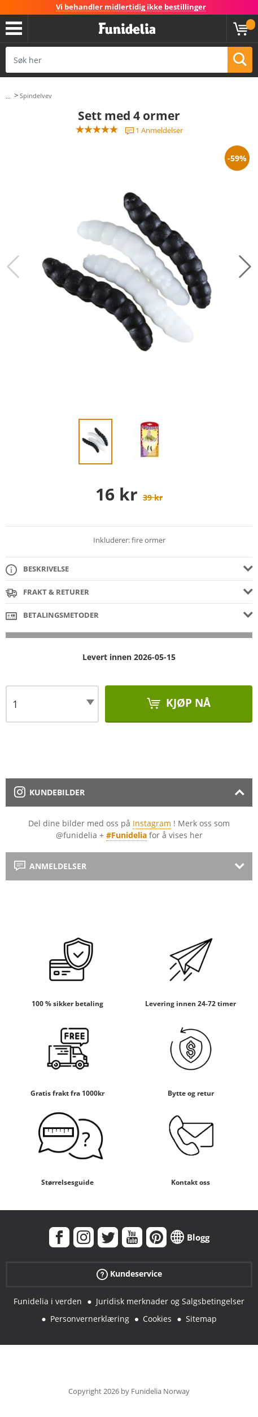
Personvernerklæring (89, 1318)
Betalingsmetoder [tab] (52, 616)
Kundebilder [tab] (49, 792)
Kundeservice (129, 1274)
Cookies (157, 1318)
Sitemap (201, 1318)
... (8, 96)
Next (245, 266)
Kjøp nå (187, 703)
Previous (13, 266)
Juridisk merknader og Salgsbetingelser (170, 1301)
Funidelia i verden (48, 1301)
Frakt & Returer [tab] (47, 593)
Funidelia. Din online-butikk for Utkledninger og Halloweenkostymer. (127, 29)
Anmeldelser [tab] (50, 866)
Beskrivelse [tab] (37, 569)
